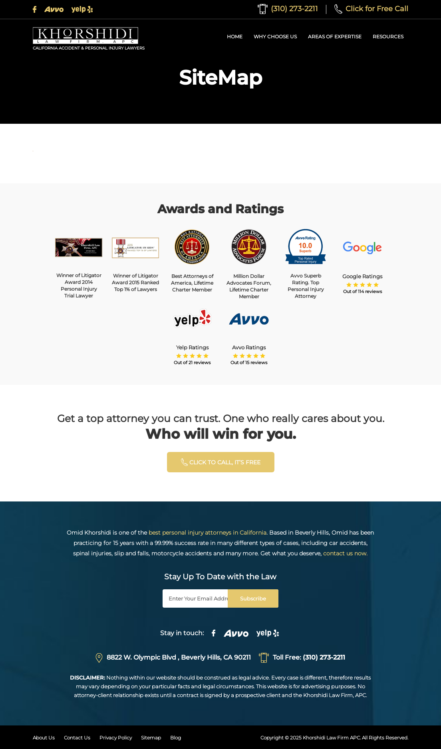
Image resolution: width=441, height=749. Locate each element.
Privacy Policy (115, 738)
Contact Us (77, 738)
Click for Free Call (371, 8)
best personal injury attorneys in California (207, 532)
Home (234, 37)
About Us (44, 738)
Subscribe (253, 598)
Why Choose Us (275, 37)
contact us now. (345, 553)
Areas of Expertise (335, 37)
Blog (175, 738)
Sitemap (151, 738)
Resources (388, 37)
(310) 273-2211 (288, 8)
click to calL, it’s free (220, 462)
